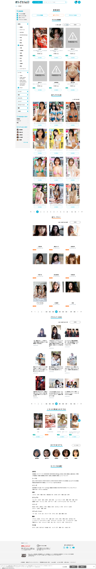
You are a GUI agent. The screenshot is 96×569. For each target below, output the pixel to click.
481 (46, 403)
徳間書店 (21, 55)
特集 (17, 122)
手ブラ (35, 527)
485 (59, 403)
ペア (34, 513)
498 (74, 311)
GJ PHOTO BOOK (53, 480)
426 (53, 311)
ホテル (55, 513)
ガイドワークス (22, 29)
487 (66, 403)
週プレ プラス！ (22, 17)
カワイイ (68, 506)
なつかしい (59, 506)
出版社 (19, 24)
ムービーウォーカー (23, 68)
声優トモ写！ (35, 489)
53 (75, 211)
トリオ (41, 513)
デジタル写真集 (22, 13)
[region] (48, 566)
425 (50, 311)
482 (50, 403)
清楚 (35, 508)
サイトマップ (72, 562)
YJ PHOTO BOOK (45, 480)
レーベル (19, 72)
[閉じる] (94, 566)
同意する (82, 566)
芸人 (53, 522)
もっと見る (76, 445)
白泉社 (21, 60)
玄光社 (21, 37)
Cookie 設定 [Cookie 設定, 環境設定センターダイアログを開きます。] (65, 566)
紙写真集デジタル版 (36, 487)
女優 (52, 519)
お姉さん (43, 506)
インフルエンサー (71, 520)
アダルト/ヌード (68, 522)
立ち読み (40, 57)
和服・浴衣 (65, 494)
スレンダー (36, 500)
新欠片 (21, 58)
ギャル (73, 501)
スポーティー (52, 501)
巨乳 (45, 500)
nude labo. (45, 489)
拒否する (73, 566)
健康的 (35, 501)
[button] (79, 420)
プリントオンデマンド (71, 487)
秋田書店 (21, 27)
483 (53, 403)
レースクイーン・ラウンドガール (41, 520)
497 (71, 311)
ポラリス (40, 489)
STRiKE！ (21, 75)
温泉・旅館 (63, 513)
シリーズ (19, 91)
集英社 (21, 42)
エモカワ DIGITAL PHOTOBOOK (22, 84)
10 (67, 211)
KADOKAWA (22, 32)
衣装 (19, 94)
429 (63, 311)
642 (74, 403)
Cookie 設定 (53, 562)
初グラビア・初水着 (45, 527)
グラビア (21, 87)
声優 (65, 519)
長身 (74, 500)
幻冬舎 (21, 40)
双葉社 (21, 66)
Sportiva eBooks (57, 482)
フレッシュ (43, 501)
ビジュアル (20, 98)
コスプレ (36, 494)
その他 (19, 111)
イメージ (19, 101)
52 (72, 211)
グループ (48, 513)
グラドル (36, 519)
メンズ (55, 527)
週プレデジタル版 (22, 15)
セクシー (76, 506)
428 (59, 311)
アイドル (44, 519)
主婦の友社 (21, 45)
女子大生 (71, 519)
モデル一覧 (25, 142)
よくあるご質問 (60, 562)
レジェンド (46, 522)
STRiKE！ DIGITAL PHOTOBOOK (23, 78)
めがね (57, 494)
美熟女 (50, 506)
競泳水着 (50, 494)
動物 (61, 527)
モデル (58, 519)
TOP (16, 6)
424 (46, 311)
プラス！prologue (45, 487)
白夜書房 (21, 63)
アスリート (60, 522)
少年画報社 (21, 50)
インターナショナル (63, 501)
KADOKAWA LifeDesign (23, 34)
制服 (43, 494)
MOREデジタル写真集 (62, 480)
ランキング (19, 120)
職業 (19, 108)
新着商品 (18, 119)
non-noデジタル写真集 (72, 480)
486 (63, 403)
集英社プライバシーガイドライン (32, 562)
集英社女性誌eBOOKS (37, 482)
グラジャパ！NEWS (23, 19)
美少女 (35, 506)
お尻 (51, 500)
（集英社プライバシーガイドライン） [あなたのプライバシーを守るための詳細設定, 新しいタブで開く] (8, 568)
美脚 (68, 500)
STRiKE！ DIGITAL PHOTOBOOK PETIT (23, 81)
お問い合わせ (66, 562)
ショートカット (60, 500)
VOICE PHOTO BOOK (61, 487)
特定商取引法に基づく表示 (45, 562)
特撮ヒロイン (36, 522)
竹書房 (21, 53)
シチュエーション (21, 104)
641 (71, 403)
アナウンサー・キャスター (58, 520)
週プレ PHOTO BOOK (37, 480)
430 (66, 311)
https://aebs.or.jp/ (31, 555)
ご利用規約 (23, 562)
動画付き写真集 (53, 487)
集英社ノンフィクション (47, 482)
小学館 (21, 47)
